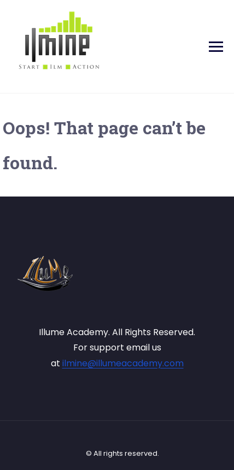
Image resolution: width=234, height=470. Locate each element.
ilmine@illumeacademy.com (123, 363)
